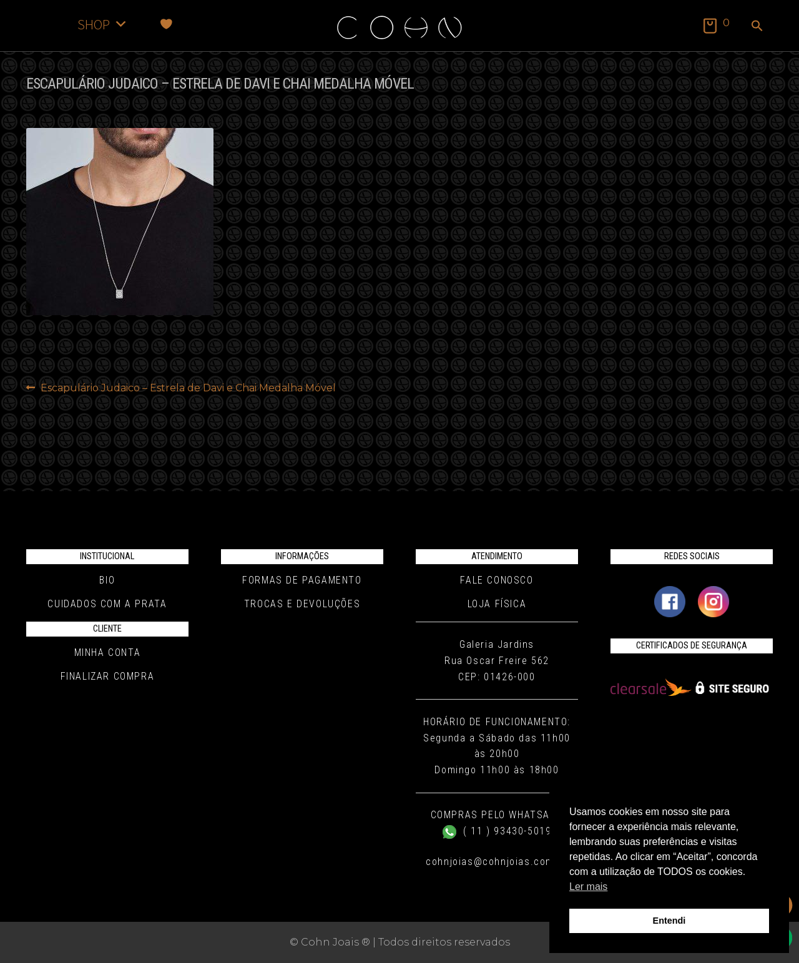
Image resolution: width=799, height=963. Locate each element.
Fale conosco (496, 580)
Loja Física (497, 604)
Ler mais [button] (588, 886)
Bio (107, 580)
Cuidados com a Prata (107, 604)
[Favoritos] (166, 24)
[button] (757, 26)
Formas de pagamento (301, 580)
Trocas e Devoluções (302, 604)
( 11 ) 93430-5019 (497, 831)
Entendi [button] (669, 921)
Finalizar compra (108, 676)
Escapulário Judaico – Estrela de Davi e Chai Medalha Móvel (188, 388)
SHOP (102, 24)
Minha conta (107, 652)
